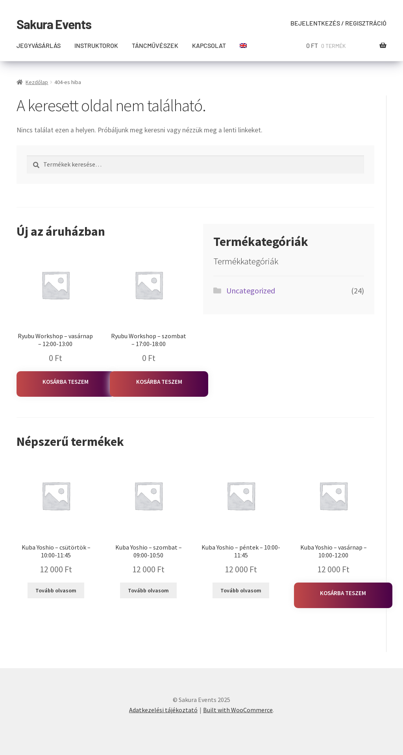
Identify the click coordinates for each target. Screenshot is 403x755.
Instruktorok (96, 45)
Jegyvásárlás (39, 45)
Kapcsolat (209, 45)
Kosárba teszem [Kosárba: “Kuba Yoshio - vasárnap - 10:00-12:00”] (343, 593)
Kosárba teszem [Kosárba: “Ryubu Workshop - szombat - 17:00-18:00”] (159, 381)
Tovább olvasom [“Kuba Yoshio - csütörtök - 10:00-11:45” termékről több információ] (55, 590)
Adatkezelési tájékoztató (163, 710)
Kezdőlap (37, 82)
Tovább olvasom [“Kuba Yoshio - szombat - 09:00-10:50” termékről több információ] (148, 590)
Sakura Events (54, 23)
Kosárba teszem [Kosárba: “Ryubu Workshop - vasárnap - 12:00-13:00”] (66, 381)
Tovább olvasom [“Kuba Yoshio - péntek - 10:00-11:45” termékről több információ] (240, 590)
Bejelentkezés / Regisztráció (338, 23)
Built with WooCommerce (238, 710)
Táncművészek (155, 45)
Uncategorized (250, 290)
